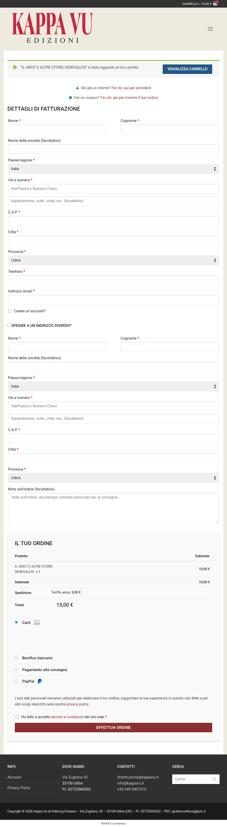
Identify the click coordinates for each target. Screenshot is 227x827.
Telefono (16, 271)
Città (13, 232)
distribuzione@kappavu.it (138, 777)
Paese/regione (21, 160)
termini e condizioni (67, 717)
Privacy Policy (18, 788)
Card (31, 622)
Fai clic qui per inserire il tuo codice (129, 97)
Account (14, 777)
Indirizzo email (21, 291)
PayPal (32, 681)
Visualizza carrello (187, 69)
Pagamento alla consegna (44, 669)
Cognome (130, 121)
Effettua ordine (113, 728)
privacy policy (77, 704)
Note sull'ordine (31, 489)
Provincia (17, 251)
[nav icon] (210, 29)
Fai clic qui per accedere (131, 88)
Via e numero (20, 180)
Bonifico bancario (37, 658)
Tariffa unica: (66, 592)
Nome (14, 121)
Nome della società (34, 140)
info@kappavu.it (130, 783)
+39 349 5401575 (131, 789)
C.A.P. (14, 212)
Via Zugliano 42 (75, 777)
